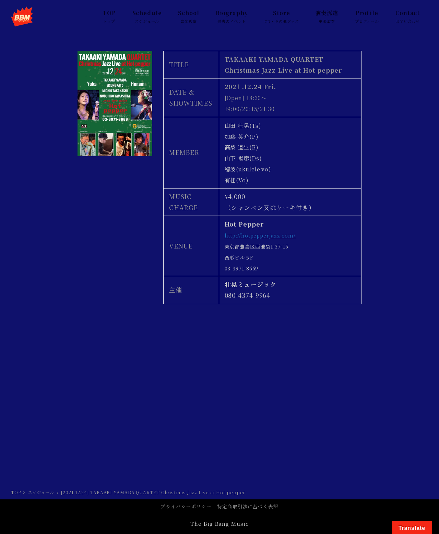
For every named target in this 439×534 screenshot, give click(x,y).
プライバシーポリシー (186, 506)
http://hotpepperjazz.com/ (260, 235)
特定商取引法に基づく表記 (247, 506)
